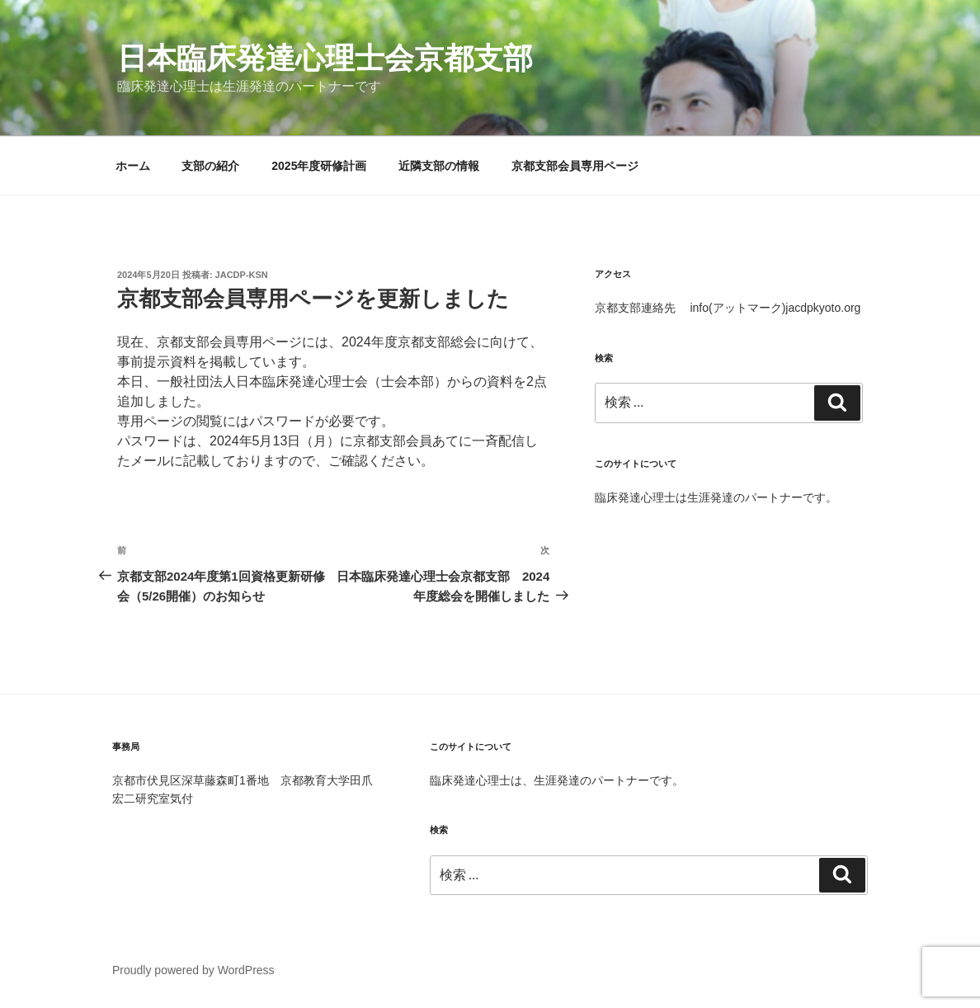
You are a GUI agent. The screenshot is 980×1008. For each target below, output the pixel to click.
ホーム (132, 165)
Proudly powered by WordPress (193, 970)
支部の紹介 (210, 165)
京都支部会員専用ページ (574, 165)
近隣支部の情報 (438, 165)
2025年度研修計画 (318, 165)
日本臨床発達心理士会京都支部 (325, 58)
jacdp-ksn (241, 275)
